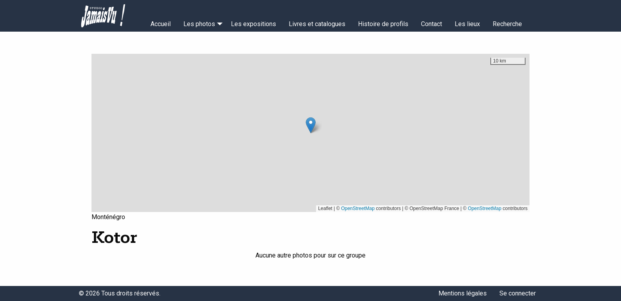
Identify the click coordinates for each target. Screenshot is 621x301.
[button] (311, 125)
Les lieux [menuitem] (467, 24)
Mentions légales (462, 293)
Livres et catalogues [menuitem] (317, 24)
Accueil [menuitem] (160, 24)
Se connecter (517, 293)
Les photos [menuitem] (199, 24)
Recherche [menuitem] (507, 24)
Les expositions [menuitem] (253, 24)
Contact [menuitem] (431, 24)
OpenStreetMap (358, 208)
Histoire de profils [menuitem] (383, 24)
